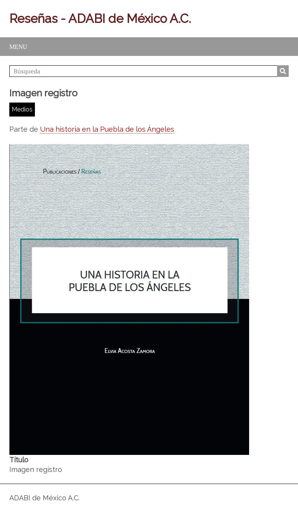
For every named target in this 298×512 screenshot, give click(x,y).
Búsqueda (283, 71)
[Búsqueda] (149, 71)
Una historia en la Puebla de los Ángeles (107, 129)
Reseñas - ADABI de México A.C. (100, 18)
